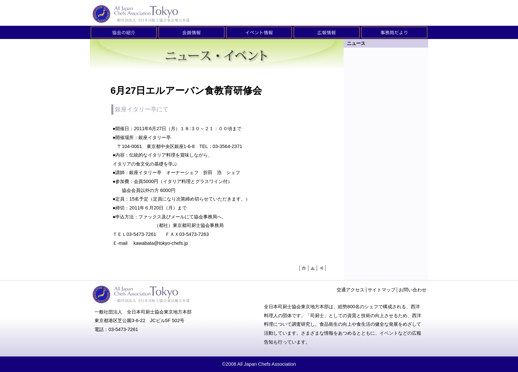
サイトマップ (381, 289)
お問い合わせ (412, 289)
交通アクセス (350, 289)
